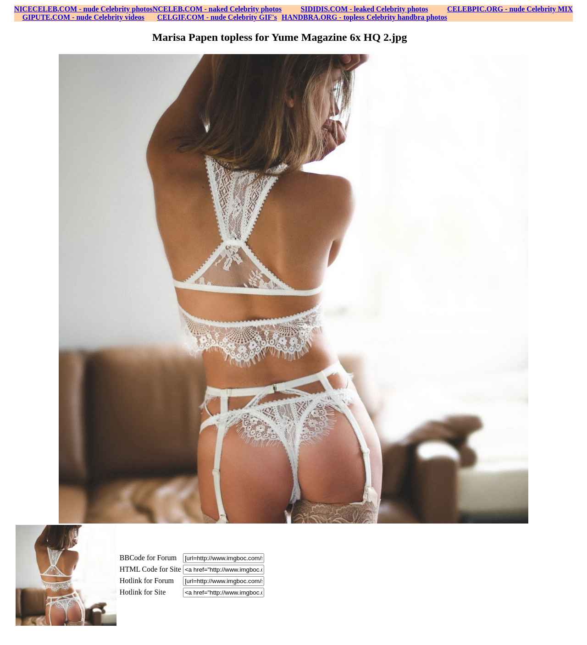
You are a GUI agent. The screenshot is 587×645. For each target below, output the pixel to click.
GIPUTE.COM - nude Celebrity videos (83, 17)
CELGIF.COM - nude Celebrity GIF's (217, 17)
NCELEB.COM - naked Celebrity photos (217, 9)
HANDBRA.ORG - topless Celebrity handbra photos (364, 17)
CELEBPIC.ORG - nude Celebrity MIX (510, 9)
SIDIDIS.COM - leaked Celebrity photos (364, 9)
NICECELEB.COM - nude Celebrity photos (83, 9)
